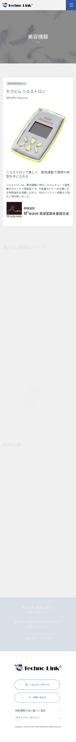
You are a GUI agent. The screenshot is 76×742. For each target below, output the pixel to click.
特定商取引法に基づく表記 (30, 710)
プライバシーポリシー (27, 717)
